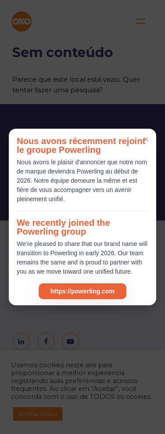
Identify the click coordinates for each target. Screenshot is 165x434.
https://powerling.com (82, 291)
